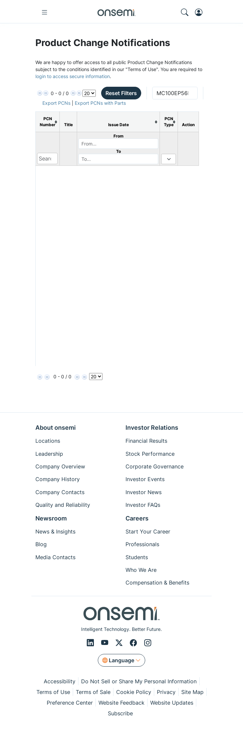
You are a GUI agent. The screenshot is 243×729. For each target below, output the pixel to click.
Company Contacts (59, 492)
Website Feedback (121, 702)
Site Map (192, 692)
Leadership (49, 453)
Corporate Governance (155, 466)
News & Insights (55, 531)
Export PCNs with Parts (100, 103)
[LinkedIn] (91, 643)
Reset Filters (121, 93)
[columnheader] (48, 122)
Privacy (166, 692)
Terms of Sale (93, 692)
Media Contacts (55, 557)
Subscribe (120, 713)
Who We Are (141, 570)
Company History (57, 479)
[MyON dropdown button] (201, 12)
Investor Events (145, 479)
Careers (137, 518)
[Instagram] (147, 643)
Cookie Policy (133, 692)
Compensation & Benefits (157, 582)
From (118, 135)
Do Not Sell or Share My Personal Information (139, 681)
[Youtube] (105, 643)
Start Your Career (148, 531)
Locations (47, 440)
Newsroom (51, 518)
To (118, 151)
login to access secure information (72, 76)
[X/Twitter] (120, 643)
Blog (41, 544)
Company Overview (60, 466)
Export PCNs (56, 103)
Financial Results (146, 440)
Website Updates (171, 702)
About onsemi (55, 427)
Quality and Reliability (62, 504)
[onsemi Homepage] (116, 12)
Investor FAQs (143, 504)
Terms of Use (53, 692)
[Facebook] (134, 643)
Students (137, 557)
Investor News (144, 492)
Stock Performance (150, 453)
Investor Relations (152, 427)
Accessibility (59, 681)
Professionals (142, 544)
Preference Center (70, 702)
